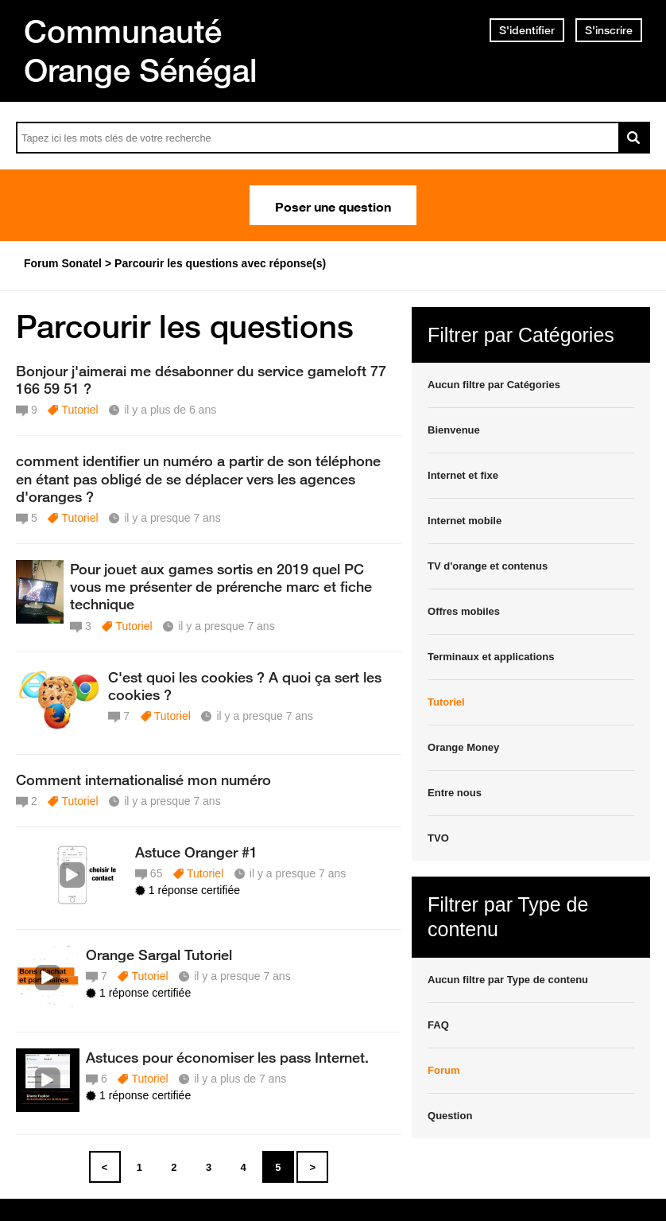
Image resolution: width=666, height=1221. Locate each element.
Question (450, 1116)
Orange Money (463, 747)
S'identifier (527, 30)
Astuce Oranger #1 (196, 852)
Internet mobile (464, 521)
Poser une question (333, 205)
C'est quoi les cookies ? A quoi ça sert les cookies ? (244, 685)
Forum (443, 1070)
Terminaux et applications (491, 657)
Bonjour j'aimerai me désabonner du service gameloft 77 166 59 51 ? (201, 379)
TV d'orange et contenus (488, 566)
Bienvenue (454, 430)
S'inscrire (609, 30)
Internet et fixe (463, 475)
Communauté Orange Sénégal (140, 50)
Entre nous (455, 793)
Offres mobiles (464, 611)
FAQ (438, 1025)
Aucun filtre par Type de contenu (508, 980)
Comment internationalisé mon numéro (143, 779)
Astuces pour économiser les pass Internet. (227, 1057)
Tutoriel (79, 409)
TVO (438, 838)
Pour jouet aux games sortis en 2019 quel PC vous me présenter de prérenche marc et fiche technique (221, 586)
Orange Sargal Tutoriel (159, 954)
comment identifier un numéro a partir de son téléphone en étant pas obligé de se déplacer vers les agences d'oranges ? (198, 478)
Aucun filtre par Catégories (494, 385)
